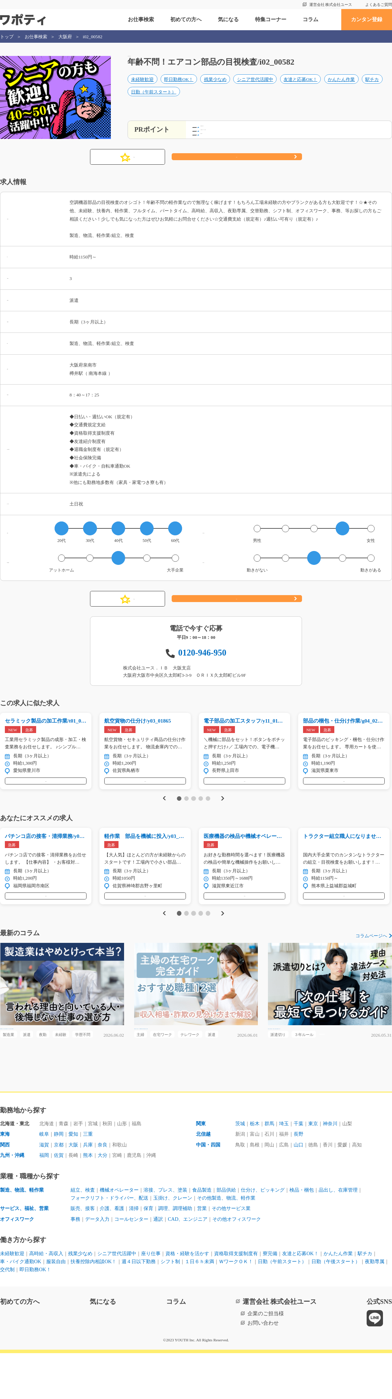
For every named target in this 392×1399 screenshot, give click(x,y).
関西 (5, 1188)
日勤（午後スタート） (26, 1315)
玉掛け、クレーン (180, 1242)
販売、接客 (84, 1253)
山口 (303, 1188)
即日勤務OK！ (178, 87)
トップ (7, 36)
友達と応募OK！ (300, 87)
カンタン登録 (366, 19)
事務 (76, 1264)
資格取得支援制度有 (252, 1298)
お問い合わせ (263, 1369)
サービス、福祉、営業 (26, 1253)
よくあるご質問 (378, 4)
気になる (228, 19)
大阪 (76, 1188)
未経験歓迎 (142, 87)
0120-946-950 (202, 662)
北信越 (204, 1176)
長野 (303, 1176)
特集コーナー (270, 19)
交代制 (91, 1315)
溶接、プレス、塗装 (172, 1233)
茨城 (240, 1166)
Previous (163, 816)
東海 (5, 1176)
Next (223, 816)
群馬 (272, 1166)
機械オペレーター (123, 1233)
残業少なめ (215, 87)
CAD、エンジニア (196, 1264)
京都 (60, 1188)
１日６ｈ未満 (234, 1307)
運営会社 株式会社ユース (330, 4)
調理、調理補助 (182, 1253)
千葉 (303, 1166)
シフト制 (202, 1307)
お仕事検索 (141, 19)
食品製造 (211, 1233)
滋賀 (44, 1188)
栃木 (256, 1166)
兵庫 (91, 1188)
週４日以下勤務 (168, 1307)
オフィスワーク (18, 1264)
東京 (318, 1166)
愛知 (76, 1176)
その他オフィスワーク (248, 1264)
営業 (211, 1253)
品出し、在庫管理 (357, 1233)
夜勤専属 (67, 1315)
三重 (91, 1176)
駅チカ (372, 87)
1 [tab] (179, 816)
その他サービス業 (242, 1253)
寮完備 (289, 1298)
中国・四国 (209, 1188)
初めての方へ (186, 19)
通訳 (164, 1264)
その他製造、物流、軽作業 (237, 1242)
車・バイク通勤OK (43, 1307)
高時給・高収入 (49, 1298)
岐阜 (44, 1176)
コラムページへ (371, 961)
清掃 (138, 1253)
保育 (154, 1253)
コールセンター (135, 1264)
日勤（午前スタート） (153, 99)
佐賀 (60, 1198)
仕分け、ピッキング (276, 1233)
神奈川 (337, 1166)
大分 (107, 1198)
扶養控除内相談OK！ (121, 1307)
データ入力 (99, 1264)
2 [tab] (186, 816)
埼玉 (287, 1166)
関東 (201, 1166)
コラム (310, 19)
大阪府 (65, 36)
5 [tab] (208, 816)
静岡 (60, 1176)
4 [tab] (200, 816)
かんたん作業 (341, 87)
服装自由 (80, 1307)
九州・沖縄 (13, 1198)
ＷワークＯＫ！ (273, 1307)
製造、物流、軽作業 (23, 1233)
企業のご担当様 (265, 1359)
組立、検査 (84, 1233)
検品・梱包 (318, 1233)
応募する (236, 167)
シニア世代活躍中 (255, 87)
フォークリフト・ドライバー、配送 (112, 1242)
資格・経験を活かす (200, 1298)
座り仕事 (161, 1298)
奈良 (107, 1188)
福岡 (44, 1198)
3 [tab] (193, 816)
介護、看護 (115, 1253)
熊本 (91, 1198)
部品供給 (237, 1233)
